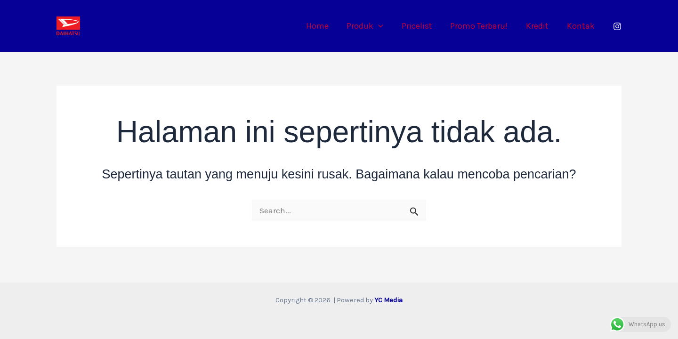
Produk (370, 26)
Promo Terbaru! (482, 26)
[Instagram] (617, 26)
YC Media (388, 300)
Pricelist (421, 26)
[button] (384, 26)
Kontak (581, 26)
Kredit (539, 26)
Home (324, 26)
